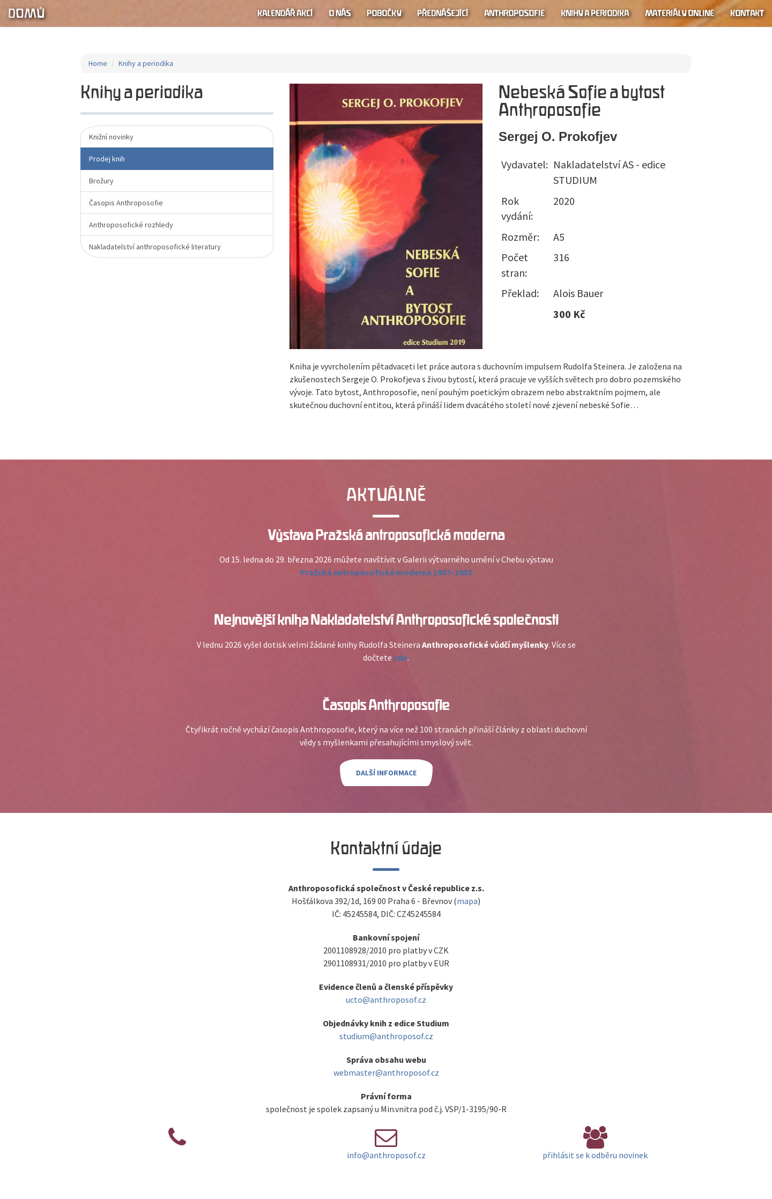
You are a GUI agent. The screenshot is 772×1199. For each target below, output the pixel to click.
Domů (26, 13)
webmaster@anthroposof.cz (386, 1072)
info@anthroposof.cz (386, 1155)
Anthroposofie (514, 13)
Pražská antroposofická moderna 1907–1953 (386, 572)
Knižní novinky (111, 137)
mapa (467, 900)
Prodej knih (107, 159)
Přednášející (442, 13)
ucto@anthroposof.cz (386, 999)
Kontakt (747, 13)
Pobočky (384, 13)
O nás (340, 13)
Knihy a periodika (595, 13)
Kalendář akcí (285, 13)
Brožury (101, 181)
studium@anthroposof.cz (386, 1036)
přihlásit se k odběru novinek (595, 1155)
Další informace (386, 773)
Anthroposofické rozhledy (131, 225)
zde (400, 657)
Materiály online (679, 13)
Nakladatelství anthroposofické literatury (155, 246)
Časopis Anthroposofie (126, 203)
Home (97, 63)
